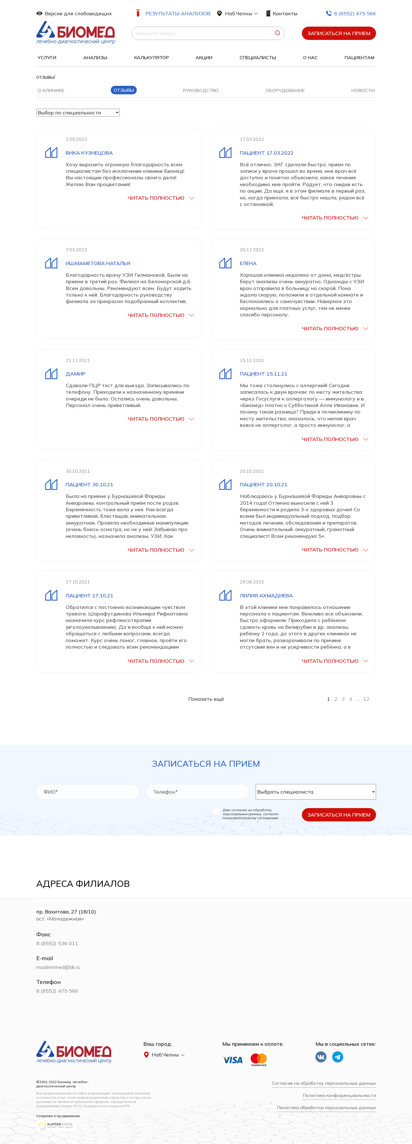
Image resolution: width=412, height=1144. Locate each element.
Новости (363, 90)
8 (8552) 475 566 (351, 13)
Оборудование (285, 90)
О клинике (51, 90)
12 (366, 699)
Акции (204, 57)
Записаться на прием (339, 33)
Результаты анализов (178, 13)
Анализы (95, 57)
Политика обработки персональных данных (326, 1107)
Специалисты (258, 57)
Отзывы (124, 90)
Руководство (201, 90)
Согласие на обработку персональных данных (324, 1083)
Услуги (47, 57)
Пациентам (359, 57)
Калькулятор (151, 57)
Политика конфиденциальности (339, 1095)
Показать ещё (206, 699)
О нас (310, 57)
